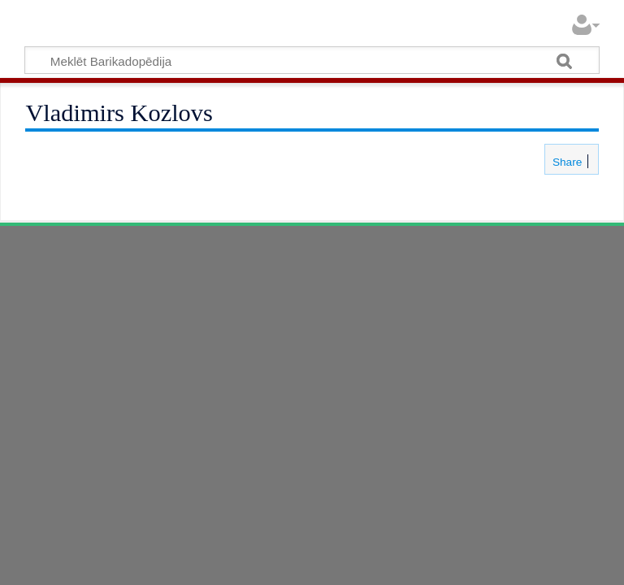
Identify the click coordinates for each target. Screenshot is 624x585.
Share (565, 162)
